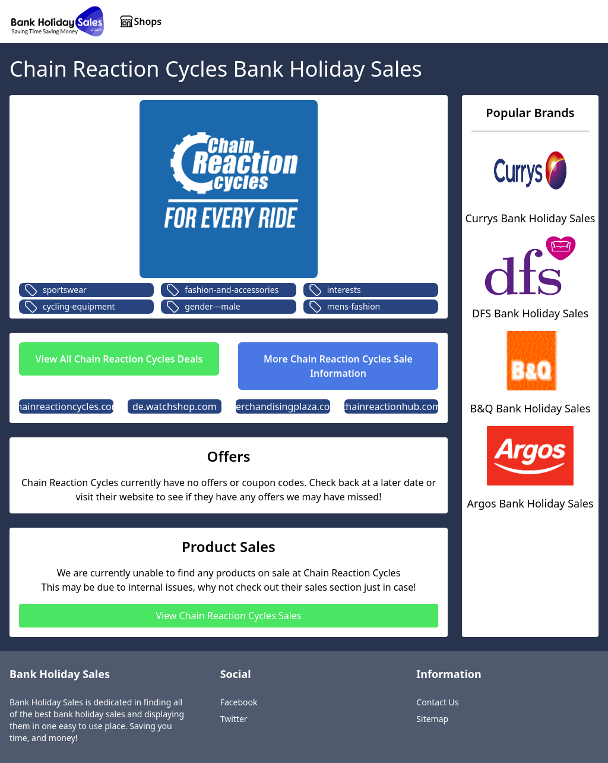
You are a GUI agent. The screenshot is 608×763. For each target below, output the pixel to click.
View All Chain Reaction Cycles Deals (119, 358)
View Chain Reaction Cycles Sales (228, 615)
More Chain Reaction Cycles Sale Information (338, 366)
